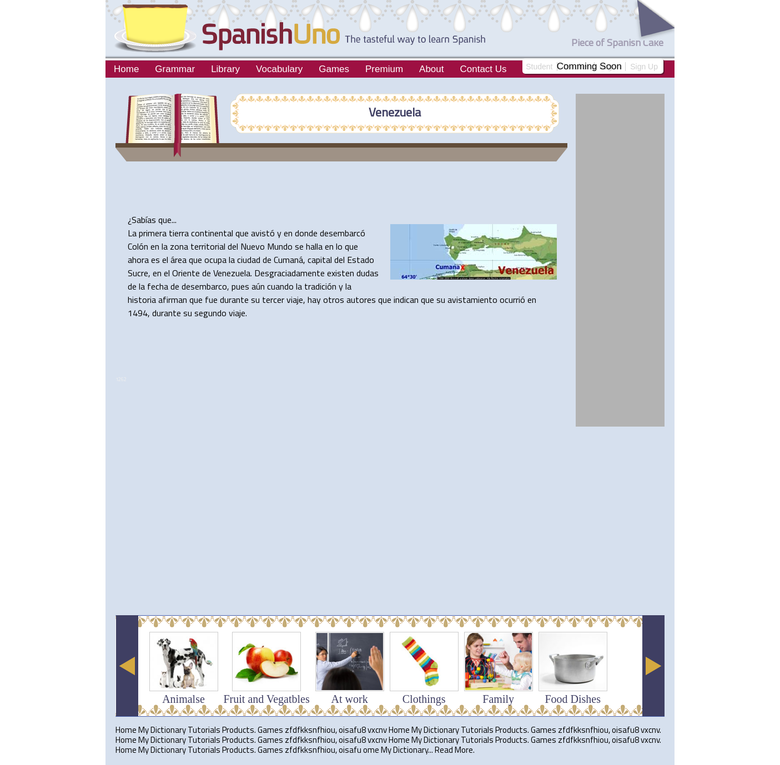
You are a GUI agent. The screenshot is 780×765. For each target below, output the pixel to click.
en (288, 233)
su (255, 299)
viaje (294, 299)
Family (498, 699)
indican (406, 299)
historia (142, 299)
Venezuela (395, 112)
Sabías (144, 219)
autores (361, 299)
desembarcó (342, 233)
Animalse (183, 699)
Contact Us (483, 69)
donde (306, 233)
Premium (384, 69)
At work (349, 699)
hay (314, 299)
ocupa (215, 259)
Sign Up (644, 66)
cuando (280, 286)
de (267, 259)
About (431, 69)
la (165, 246)
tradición (320, 286)
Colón (138, 246)
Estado (360, 259)
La (132, 233)
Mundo (280, 246)
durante (234, 299)
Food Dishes (573, 699)
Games (334, 69)
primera (153, 233)
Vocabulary (279, 69)
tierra (179, 233)
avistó (263, 233)
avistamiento (472, 299)
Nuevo (252, 246)
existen (340, 273)
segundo (210, 313)
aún (258, 286)
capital (320, 259)
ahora (138, 259)
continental (212, 233)
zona (179, 246)
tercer (273, 299)
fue (211, 299)
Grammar (175, 69)
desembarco (204, 286)
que (165, 219)
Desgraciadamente (289, 273)
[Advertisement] (317, 579)
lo (339, 246)
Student (539, 66)
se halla (309, 246)
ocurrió (512, 299)
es (155, 259)
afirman (172, 299)
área (178, 259)
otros (333, 299)
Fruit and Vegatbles (267, 699)
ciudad (248, 259)
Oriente (186, 273)
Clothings (424, 699)
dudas (367, 273)
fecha (157, 286)
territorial (207, 246)
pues (240, 286)
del (233, 246)
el (165, 259)
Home (126, 69)
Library (225, 69)
